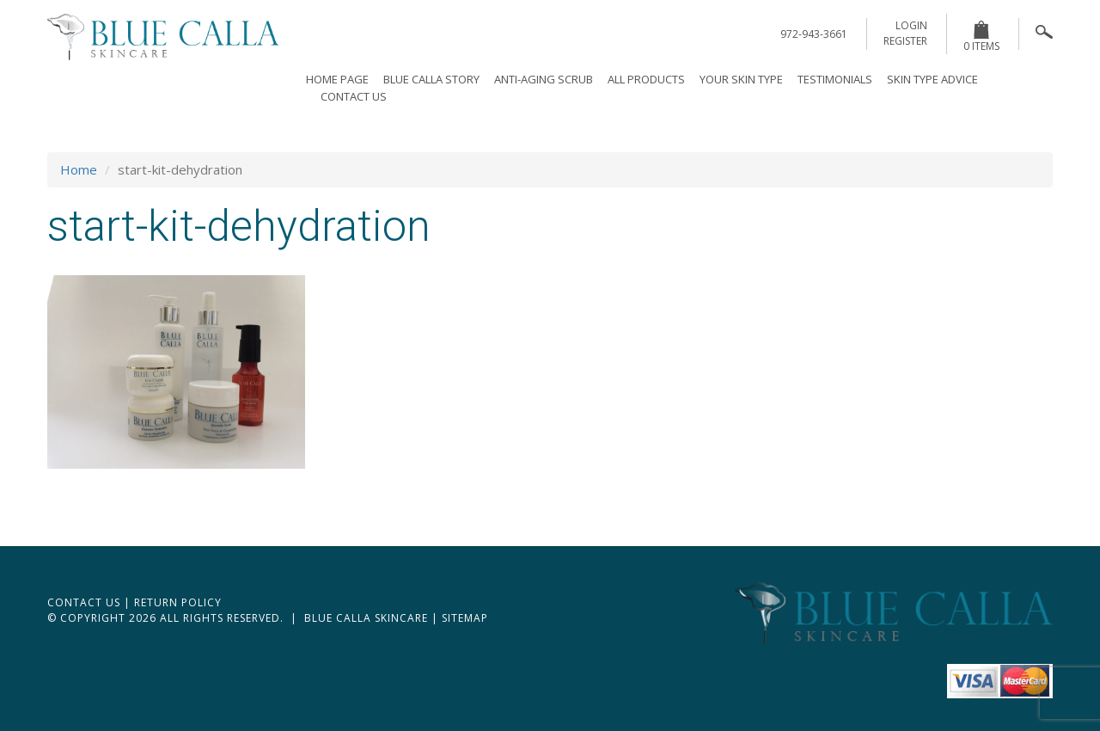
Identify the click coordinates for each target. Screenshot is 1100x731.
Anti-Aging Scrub (543, 79)
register (905, 41)
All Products (646, 79)
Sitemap (465, 618)
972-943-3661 (813, 34)
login (911, 25)
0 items (981, 37)
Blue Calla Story (431, 79)
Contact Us (354, 96)
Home (78, 169)
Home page (337, 79)
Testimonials (835, 79)
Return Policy (178, 602)
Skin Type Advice (932, 79)
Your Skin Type (741, 79)
